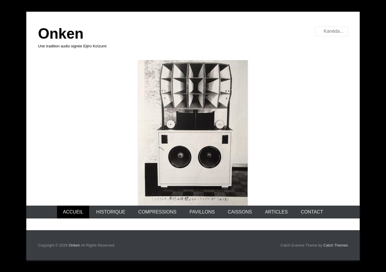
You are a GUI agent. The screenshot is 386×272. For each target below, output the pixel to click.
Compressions (157, 211)
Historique (110, 211)
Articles (276, 211)
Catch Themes (335, 245)
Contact (312, 211)
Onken (61, 33)
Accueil (73, 211)
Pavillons (202, 211)
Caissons (240, 211)
